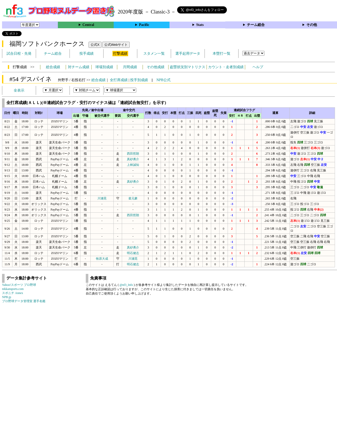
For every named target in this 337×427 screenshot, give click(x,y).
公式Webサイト (116, 45)
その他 (311, 25)
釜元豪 (133, 198)
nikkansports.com (13, 289)
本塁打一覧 (221, 53)
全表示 (19, 90)
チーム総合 (256, 25)
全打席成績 (119, 80)
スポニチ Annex (12, 293)
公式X (95, 45)
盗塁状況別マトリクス (187, 67)
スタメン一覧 (154, 53)
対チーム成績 (78, 67)
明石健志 (133, 253)
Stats (200, 25)
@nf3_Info (126, 285)
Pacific (144, 25)
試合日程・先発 (19, 53)
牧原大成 (102, 258)
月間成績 (130, 67)
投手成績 (86, 53)
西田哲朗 (133, 153)
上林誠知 (133, 165)
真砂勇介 (133, 159)
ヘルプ (257, 67)
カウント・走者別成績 (226, 67)
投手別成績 (139, 80)
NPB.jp (6, 297)
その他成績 (155, 67)
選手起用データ (187, 53)
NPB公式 (164, 80)
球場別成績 (104, 67)
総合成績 (53, 67)
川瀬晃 (102, 198)
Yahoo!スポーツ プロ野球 (19, 285)
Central (88, 25)
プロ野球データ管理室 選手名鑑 (23, 301)
